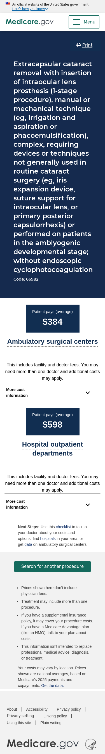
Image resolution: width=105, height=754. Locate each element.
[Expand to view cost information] (48, 393)
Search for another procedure (52, 566)
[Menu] (84, 22)
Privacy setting (20, 716)
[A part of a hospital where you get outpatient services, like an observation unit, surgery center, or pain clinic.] (52, 451)
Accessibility (37, 709)
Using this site (19, 723)
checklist (63, 527)
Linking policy (55, 716)
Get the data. (52, 685)
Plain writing (50, 723)
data (28, 544)
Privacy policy (69, 709)
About (12, 709)
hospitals (47, 538)
